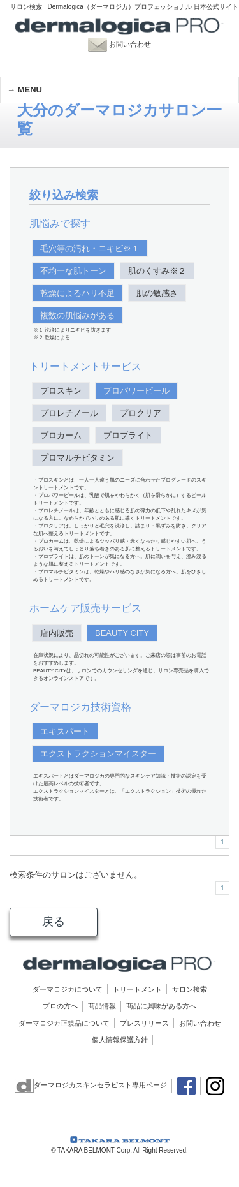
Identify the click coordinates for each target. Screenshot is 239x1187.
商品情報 (102, 1006)
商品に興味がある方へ (161, 1006)
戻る (53, 921)
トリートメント (137, 989)
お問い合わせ (126, 44)
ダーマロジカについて (68, 989)
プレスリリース (144, 1023)
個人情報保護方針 (120, 1039)
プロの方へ (60, 1006)
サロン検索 (189, 989)
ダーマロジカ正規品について (64, 1023)
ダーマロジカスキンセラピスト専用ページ (91, 1085)
